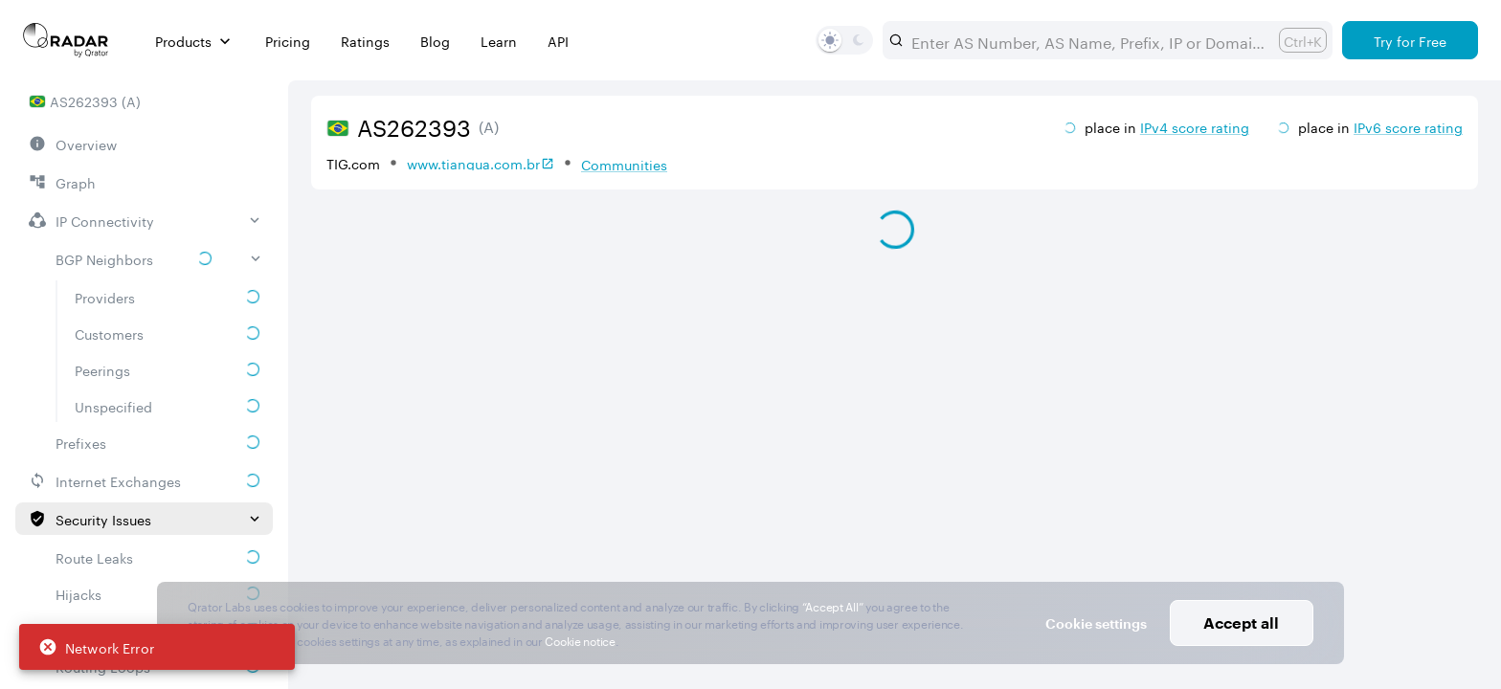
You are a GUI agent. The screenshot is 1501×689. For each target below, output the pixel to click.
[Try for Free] (1410, 40)
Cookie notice (580, 640)
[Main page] (66, 40)
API (558, 41)
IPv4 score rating (1194, 126)
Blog (435, 41)
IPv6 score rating (1408, 126)
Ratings (365, 41)
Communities (624, 163)
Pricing (287, 41)
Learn (499, 41)
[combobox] (1087, 40)
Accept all (1241, 622)
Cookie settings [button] (1096, 623)
